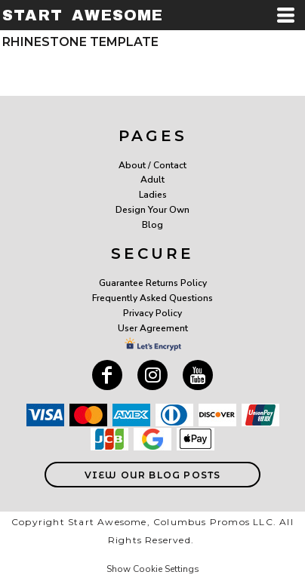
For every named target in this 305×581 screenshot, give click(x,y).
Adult (152, 180)
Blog (152, 225)
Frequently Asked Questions (152, 298)
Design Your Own (152, 210)
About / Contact (152, 165)
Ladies (153, 195)
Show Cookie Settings (152, 569)
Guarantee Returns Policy (153, 283)
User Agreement (153, 328)
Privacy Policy (152, 313)
